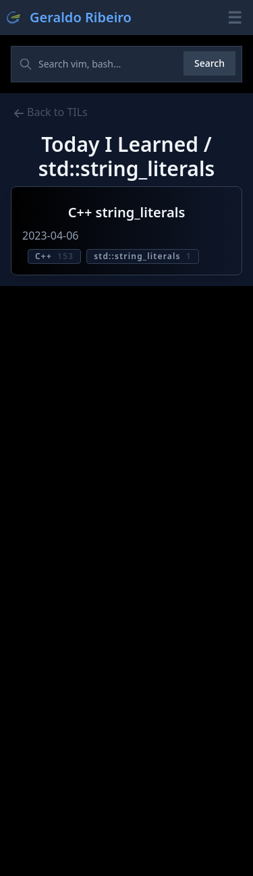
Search (209, 63)
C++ (54, 256)
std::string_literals (143, 256)
